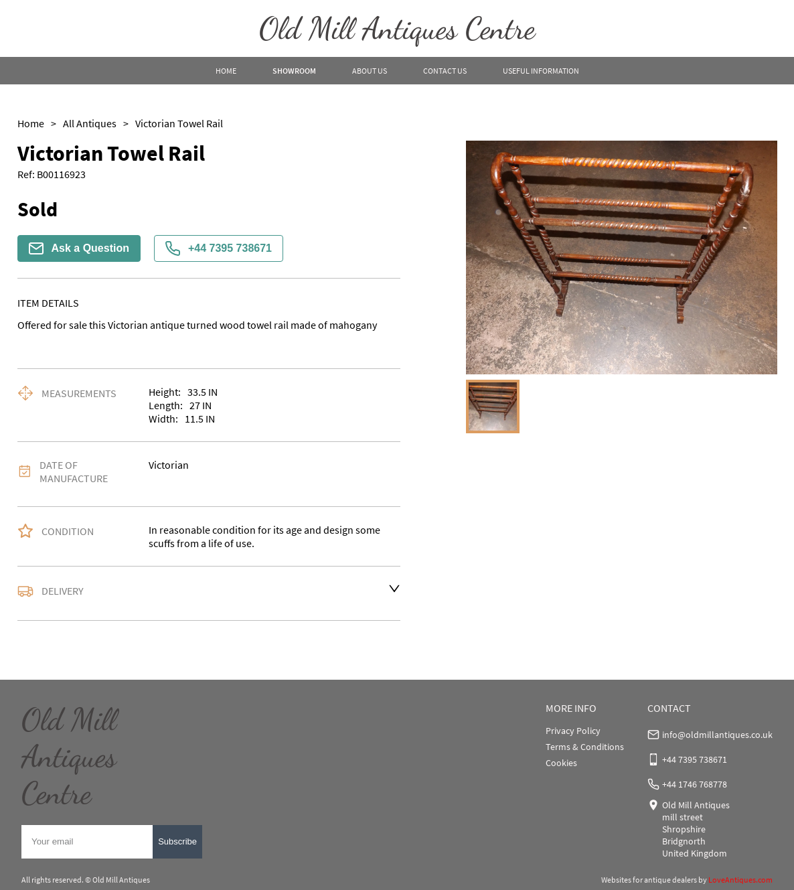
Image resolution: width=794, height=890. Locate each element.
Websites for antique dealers (649, 880)
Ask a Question (79, 248)
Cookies (561, 763)
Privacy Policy (573, 731)
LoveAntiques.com (740, 880)
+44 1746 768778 (694, 784)
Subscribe (177, 841)
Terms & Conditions (585, 747)
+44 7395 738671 (218, 248)
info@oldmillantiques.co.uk (717, 735)
